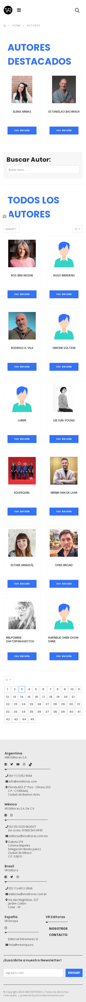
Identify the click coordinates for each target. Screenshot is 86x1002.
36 (39, 712)
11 (79, 689)
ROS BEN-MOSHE (22, 275)
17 (43, 697)
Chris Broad (64, 565)
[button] (77, 11)
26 (39, 704)
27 (47, 704)
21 (73, 697)
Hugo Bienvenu (64, 275)
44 (24, 719)
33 (15, 712)
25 (31, 704)
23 (15, 704)
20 (65, 697)
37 (47, 712)
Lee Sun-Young (64, 420)
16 (36, 697)
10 (71, 689)
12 (7, 697)
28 (55, 704)
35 (31, 712)
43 (16, 719)
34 (23, 712)
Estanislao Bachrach (64, 112)
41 (78, 712)
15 (29, 697)
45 (32, 719)
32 (8, 712)
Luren (22, 420)
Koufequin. (22, 493)
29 (63, 704)
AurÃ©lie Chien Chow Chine (63, 639)
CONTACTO (58, 935)
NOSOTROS (58, 929)
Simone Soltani (64, 348)
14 (21, 697)
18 (50, 697)
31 (78, 704)
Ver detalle (22, 130)
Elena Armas (22, 112)
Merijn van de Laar (64, 493)
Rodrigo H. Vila (22, 348)
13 (14, 697)
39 (63, 712)
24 (23, 704)
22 (8, 704)
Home (16, 25)
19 (58, 697)
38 (55, 712)
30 (71, 704)
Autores (33, 25)
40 (71, 712)
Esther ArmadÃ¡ (22, 565)
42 (8, 719)
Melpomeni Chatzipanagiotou (20, 639)
